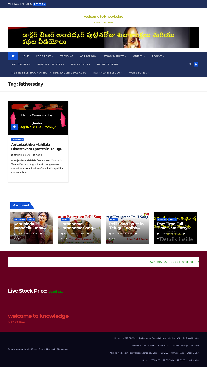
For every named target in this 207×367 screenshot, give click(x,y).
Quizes (138, 56)
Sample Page (177, 353)
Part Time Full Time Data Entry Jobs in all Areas (172, 228)
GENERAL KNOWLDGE (143, 345)
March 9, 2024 (22, 155)
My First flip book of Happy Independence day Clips (48, 72)
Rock (37, 155)
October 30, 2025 (74, 234)
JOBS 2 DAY (164, 345)
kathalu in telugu (107, 72)
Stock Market (114, 56)
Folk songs (80, 64)
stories (145, 360)
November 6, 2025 (27, 234)
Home (25, 56)
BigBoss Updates (50, 64)
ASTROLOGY (88, 56)
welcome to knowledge (103, 16)
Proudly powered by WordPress (23, 349)
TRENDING (66, 56)
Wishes (65, 219)
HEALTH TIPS (20, 64)
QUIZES (164, 353)
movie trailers (108, 64)
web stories (138, 72)
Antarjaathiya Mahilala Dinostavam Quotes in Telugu (36, 146)
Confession (17, 139)
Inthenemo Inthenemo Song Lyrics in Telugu (77, 228)
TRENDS (181, 360)
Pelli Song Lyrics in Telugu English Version (126, 228)
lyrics (31, 219)
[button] (190, 64)
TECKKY (157, 56)
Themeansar (62, 349)
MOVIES (195, 345)
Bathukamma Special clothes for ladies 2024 (159, 338)
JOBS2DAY (162, 219)
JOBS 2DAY (44, 56)
